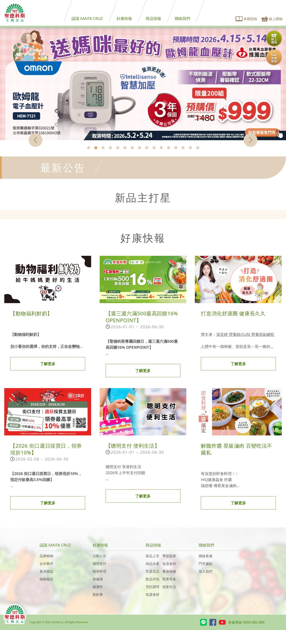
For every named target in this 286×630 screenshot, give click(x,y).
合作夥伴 (46, 563)
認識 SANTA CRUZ (87, 18)
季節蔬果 (169, 556)
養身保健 (169, 571)
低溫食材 (169, 563)
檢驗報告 (46, 579)
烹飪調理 (152, 586)
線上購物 (272, 18)
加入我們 (205, 571)
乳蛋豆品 (152, 571)
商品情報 (153, 18)
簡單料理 (99, 571)
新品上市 (152, 556)
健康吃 (98, 586)
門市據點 (205, 563)
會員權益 (46, 571)
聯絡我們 (182, 18)
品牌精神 (46, 556)
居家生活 (169, 586)
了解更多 (47, 363)
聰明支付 (99, 563)
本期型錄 (246, 18)
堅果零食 (169, 579)
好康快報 (124, 18)
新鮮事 (98, 594)
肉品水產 (152, 563)
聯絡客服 (205, 556)
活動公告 (99, 556)
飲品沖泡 (152, 579)
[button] (88, 147)
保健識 (98, 579)
